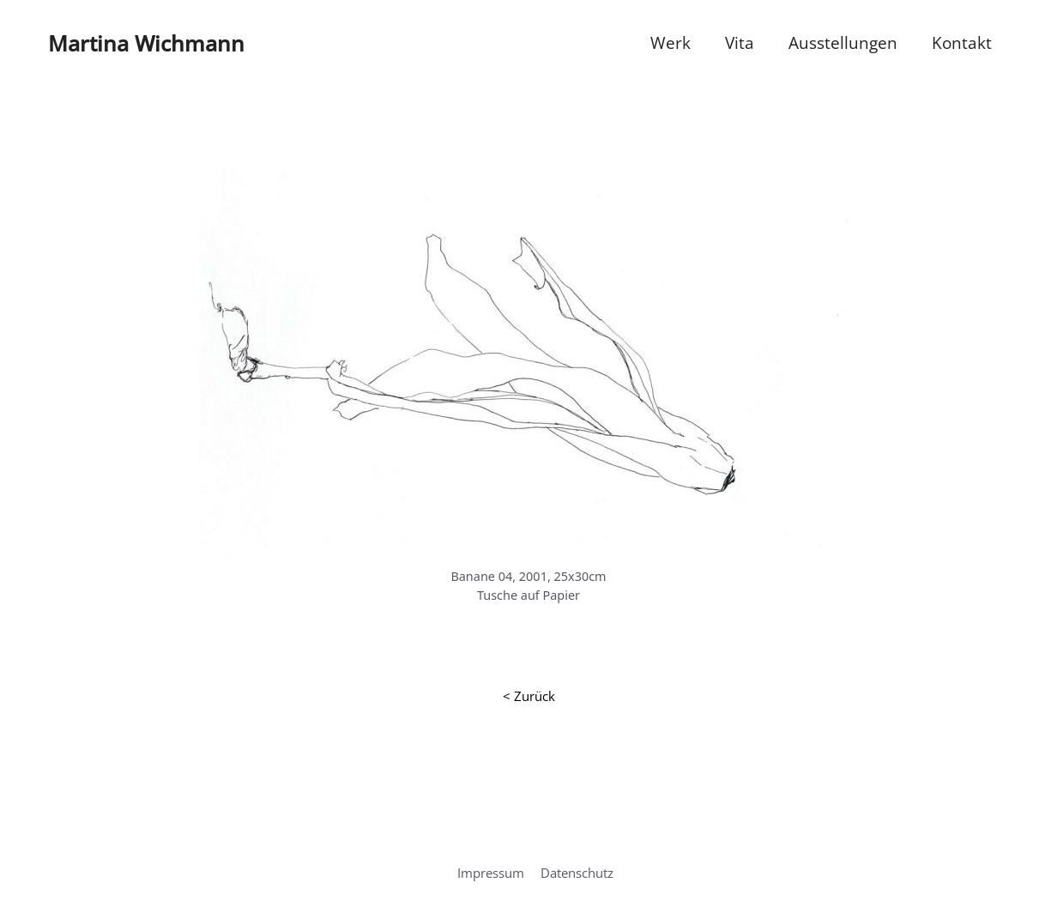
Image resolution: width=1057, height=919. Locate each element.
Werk (670, 42)
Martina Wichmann (146, 42)
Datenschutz (577, 872)
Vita (739, 42)
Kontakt (962, 42)
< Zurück (529, 695)
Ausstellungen (842, 42)
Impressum (490, 872)
